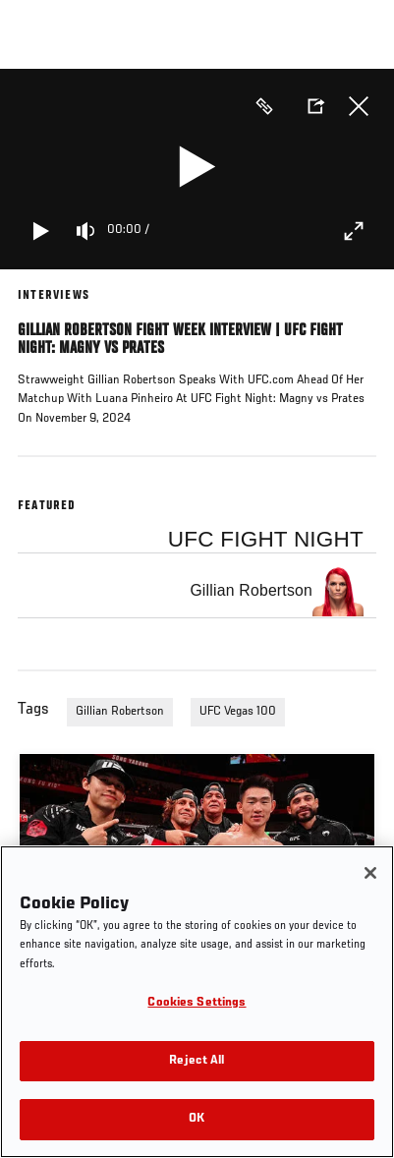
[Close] (370, 873)
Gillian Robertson (120, 712)
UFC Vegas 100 (237, 712)
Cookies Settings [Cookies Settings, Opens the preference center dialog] (196, 1003)
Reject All (196, 1061)
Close (358, 106)
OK (196, 1119)
